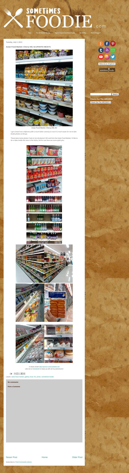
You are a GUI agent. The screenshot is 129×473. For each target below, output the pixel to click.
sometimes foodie (48, 377)
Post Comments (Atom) (24, 462)
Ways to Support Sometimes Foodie (65, 33)
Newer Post (11, 457)
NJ (35, 377)
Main (29, 33)
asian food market (17, 377)
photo (39, 377)
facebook (36, 369)
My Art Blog (83, 33)
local (31, 377)
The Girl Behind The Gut (43, 33)
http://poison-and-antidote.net (49, 367)
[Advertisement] (44, 449)
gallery (27, 377)
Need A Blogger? (96, 33)
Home (45, 457)
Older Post (77, 457)
